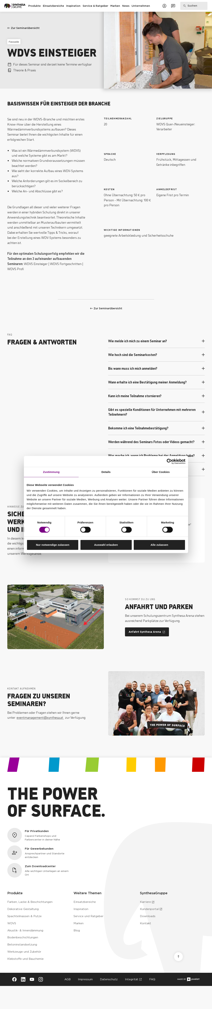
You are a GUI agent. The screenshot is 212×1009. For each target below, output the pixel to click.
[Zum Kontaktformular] (173, 5)
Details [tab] (106, 471)
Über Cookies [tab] (161, 471)
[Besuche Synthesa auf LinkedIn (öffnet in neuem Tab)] (23, 979)
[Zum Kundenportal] (164, 5)
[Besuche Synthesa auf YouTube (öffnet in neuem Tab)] (32, 979)
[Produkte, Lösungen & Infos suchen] (194, 6)
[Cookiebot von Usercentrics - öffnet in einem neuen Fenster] (169, 461)
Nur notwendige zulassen (52, 544)
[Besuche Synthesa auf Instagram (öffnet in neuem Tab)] (40, 979)
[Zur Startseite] (14, 5)
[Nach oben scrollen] (178, 956)
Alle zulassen (159, 544)
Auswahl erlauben (106, 544)
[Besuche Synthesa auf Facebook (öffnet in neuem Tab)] (14, 979)
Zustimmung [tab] (51, 471)
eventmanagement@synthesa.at (40, 717)
